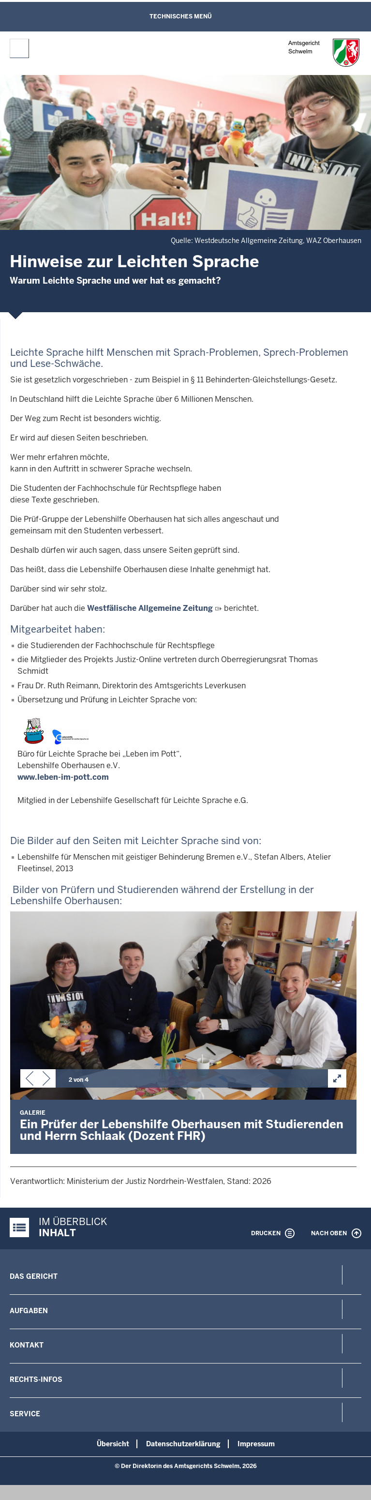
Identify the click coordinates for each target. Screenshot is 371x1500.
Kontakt (27, 1345)
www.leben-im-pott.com (63, 777)
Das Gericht (34, 1276)
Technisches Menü (180, 16)
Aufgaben (29, 1310)
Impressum (256, 1443)
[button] (29, 1080)
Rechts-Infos (36, 1379)
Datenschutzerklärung (183, 1443)
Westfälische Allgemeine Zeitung (150, 608)
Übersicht (113, 1443)
